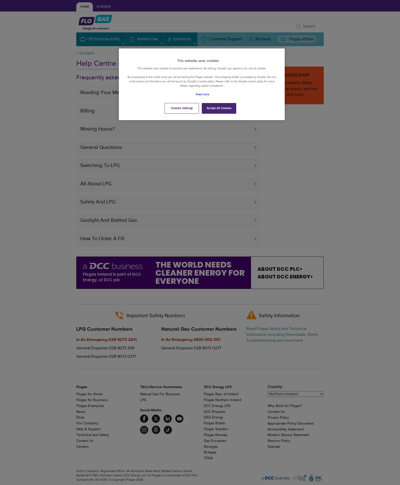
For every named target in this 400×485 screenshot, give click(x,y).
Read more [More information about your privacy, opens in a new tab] (202, 94)
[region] (202, 84)
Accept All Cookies (219, 108)
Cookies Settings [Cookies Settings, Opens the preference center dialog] (182, 108)
